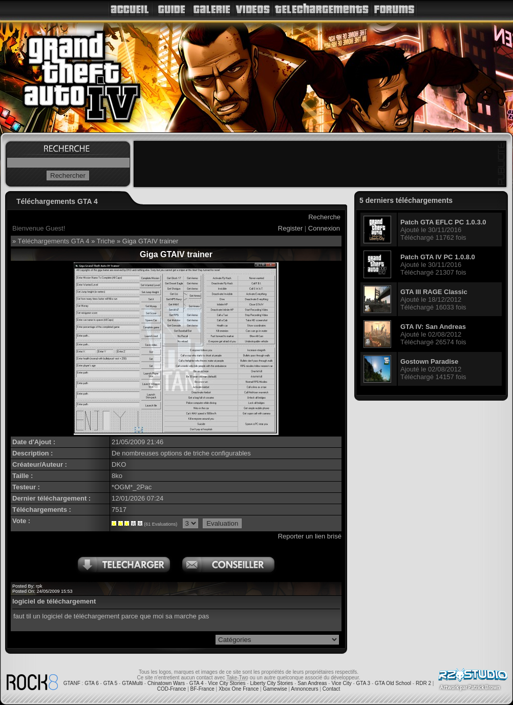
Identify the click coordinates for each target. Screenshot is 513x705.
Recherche (324, 217)
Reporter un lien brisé (309, 536)
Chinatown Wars (166, 683)
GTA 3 (363, 683)
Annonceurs (304, 689)
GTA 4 (196, 683)
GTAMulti (132, 683)
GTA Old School (393, 683)
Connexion (324, 228)
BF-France (202, 689)
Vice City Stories (226, 683)
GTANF (71, 683)
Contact (331, 689)
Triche (106, 241)
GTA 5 (110, 683)
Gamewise (275, 689)
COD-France (171, 689)
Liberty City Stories (271, 683)
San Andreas (312, 683)
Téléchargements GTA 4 (54, 241)
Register (290, 228)
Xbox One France (239, 689)
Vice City (341, 683)
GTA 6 (91, 683)
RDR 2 (423, 683)
